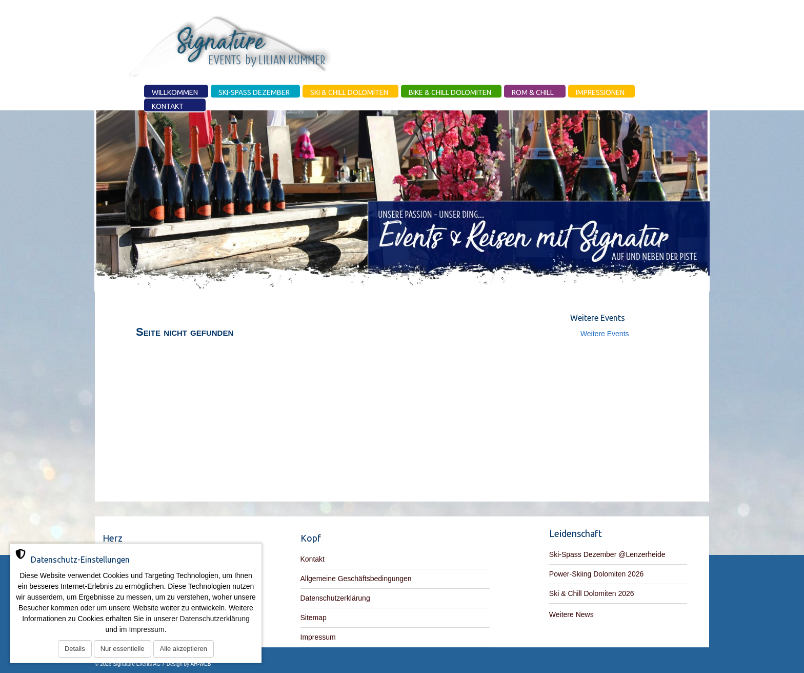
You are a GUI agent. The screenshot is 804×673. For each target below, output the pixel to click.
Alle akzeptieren (184, 648)
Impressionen (600, 92)
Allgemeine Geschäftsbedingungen (356, 578)
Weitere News (571, 614)
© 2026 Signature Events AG (127, 664)
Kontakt (168, 106)
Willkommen (175, 92)
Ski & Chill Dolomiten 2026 (591, 593)
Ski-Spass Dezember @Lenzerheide (607, 554)
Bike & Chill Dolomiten (450, 92)
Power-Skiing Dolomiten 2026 (596, 574)
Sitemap (313, 617)
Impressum (318, 637)
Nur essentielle (122, 648)
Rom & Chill (533, 92)
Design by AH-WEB (189, 664)
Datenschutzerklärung (335, 598)
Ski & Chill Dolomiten (349, 92)
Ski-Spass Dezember (254, 92)
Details (75, 648)
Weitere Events (604, 334)
